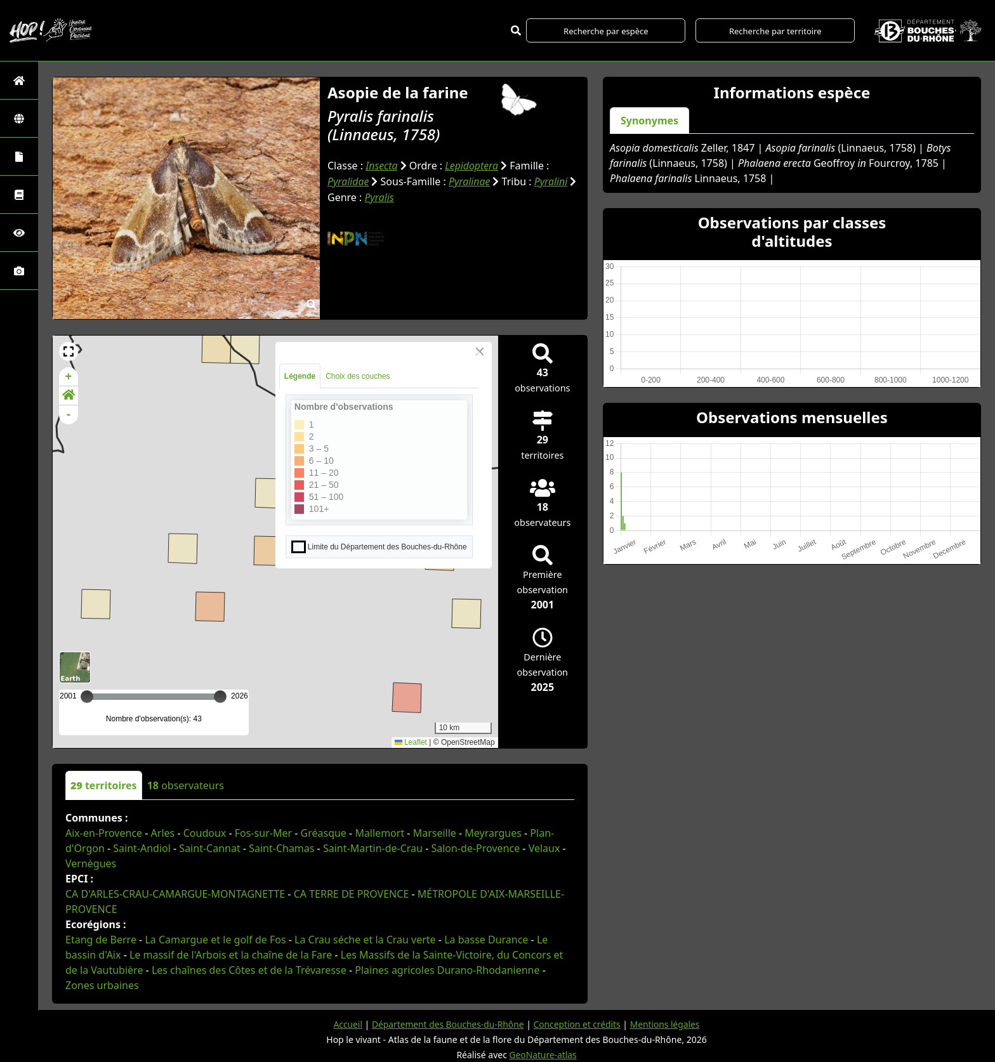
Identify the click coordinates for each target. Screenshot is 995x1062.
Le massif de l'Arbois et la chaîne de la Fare (230, 955)
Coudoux (205, 833)
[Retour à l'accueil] (19, 80)
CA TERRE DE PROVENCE (351, 894)
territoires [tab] (103, 785)
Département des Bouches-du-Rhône (446, 1024)
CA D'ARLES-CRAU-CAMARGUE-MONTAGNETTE (175, 894)
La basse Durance (486, 940)
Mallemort (379, 833)
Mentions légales (666, 1024)
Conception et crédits (578, 1024)
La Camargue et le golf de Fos (215, 940)
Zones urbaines (102, 985)
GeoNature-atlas (543, 1055)
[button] (68, 351)
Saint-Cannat (209, 848)
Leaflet (411, 742)
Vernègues (90, 863)
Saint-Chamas (281, 848)
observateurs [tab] (185, 785)
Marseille (434, 833)
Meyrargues (493, 833)
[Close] (479, 351)
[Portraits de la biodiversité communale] (19, 156)
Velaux (544, 848)
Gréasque (323, 833)
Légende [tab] (299, 376)
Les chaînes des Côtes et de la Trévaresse (249, 970)
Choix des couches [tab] (358, 376)
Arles (163, 833)
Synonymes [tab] (649, 121)
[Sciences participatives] (19, 232)
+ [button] (68, 376)
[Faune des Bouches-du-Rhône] (19, 194)
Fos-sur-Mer (263, 833)
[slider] (220, 696)
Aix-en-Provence (103, 833)
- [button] (68, 415)
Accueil (345, 1024)
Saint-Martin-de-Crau (373, 848)
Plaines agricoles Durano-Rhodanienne (447, 970)
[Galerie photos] (19, 270)
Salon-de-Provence (475, 848)
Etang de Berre (100, 940)
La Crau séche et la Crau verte (365, 940)
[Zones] (19, 118)
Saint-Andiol (142, 848)
